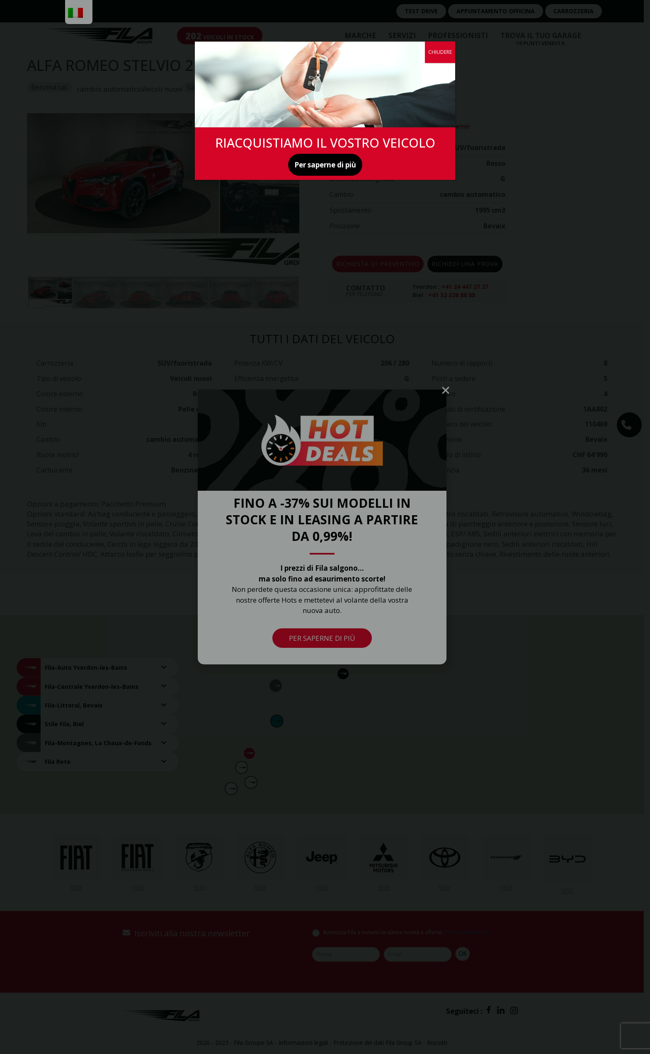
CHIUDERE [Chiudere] (440, 52)
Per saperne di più (325, 165)
